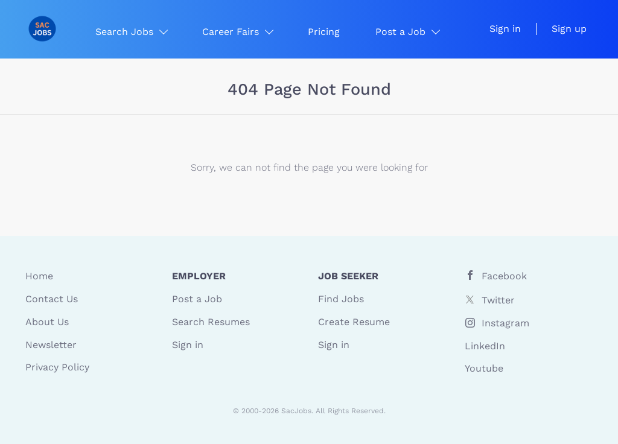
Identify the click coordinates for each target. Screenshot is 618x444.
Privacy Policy (57, 367)
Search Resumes (211, 322)
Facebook (504, 276)
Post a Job (197, 299)
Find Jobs (341, 299)
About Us (47, 322)
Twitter (498, 300)
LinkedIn (485, 346)
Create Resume (354, 322)
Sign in (505, 28)
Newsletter (51, 344)
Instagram (505, 323)
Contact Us (51, 299)
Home (39, 276)
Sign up (569, 28)
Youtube (484, 368)
